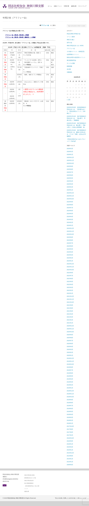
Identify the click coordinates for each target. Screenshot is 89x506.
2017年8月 (70, 429)
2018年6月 (70, 408)
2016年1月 (70, 444)
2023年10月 (70, 234)
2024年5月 (70, 213)
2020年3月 (70, 349)
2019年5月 (70, 376)
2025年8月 (70, 169)
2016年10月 (70, 438)
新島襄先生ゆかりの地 (30, 478)
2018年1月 (70, 423)
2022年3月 (70, 287)
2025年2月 (70, 187)
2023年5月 (70, 249)
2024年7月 (70, 207)
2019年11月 (70, 361)
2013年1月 (70, 461)
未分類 (69, 69)
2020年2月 (70, 352)
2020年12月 (70, 326)
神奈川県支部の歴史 (29, 475)
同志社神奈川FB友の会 (73, 33)
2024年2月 (70, 222)
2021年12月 (70, 296)
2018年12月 (70, 391)
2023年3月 (70, 255)
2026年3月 (70, 148)
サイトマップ (82, 6)
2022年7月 (70, 275)
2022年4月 (70, 284)
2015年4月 (70, 447)
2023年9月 (70, 237)
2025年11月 (70, 160)
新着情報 (69, 66)
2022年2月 (70, 290)
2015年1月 (70, 450)
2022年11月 (70, 266)
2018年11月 (70, 394)
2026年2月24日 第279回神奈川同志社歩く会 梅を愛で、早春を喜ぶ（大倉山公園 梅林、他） (76, 125)
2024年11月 (70, 196)
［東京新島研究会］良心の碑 (31, 486)
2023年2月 (70, 258)
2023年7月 (70, 243)
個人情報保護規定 (28, 483)
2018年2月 (70, 420)
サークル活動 (71, 63)
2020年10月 (70, 331)
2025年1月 (70, 190)
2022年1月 (70, 293)
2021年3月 (70, 317)
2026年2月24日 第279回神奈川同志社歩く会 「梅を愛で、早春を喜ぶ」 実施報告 (76, 118)
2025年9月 (70, 166)
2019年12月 (70, 358)
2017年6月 (70, 432)
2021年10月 (70, 302)
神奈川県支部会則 (28, 480)
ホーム (50, 6)
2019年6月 (70, 373)
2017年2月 (70, 435)
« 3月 (68, 100)
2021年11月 (70, 299)
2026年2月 (70, 151)
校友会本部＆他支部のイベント (76, 57)
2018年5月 (70, 411)
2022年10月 (70, 269)
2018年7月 (70, 405)
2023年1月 (70, 261)
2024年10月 (70, 199)
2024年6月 (70, 210)
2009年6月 (70, 464)
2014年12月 (70, 453)
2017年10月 (70, 426)
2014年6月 (70, 456)
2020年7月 (70, 340)
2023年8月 (70, 240)
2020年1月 (70, 355)
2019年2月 (70, 385)
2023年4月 (70, 252)
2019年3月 (70, 382)
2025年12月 (70, 157)
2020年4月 (70, 346)
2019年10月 (70, 364)
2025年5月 (70, 178)
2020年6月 (70, 343)
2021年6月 (70, 311)
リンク (26, 488)
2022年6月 (70, 278)
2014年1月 (70, 458)
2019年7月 (70, 370)
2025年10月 (70, 163)
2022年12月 (70, 264)
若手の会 (69, 42)
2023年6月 (70, 246)
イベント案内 (71, 36)
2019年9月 (70, 367)
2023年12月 (70, 228)
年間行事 (66, 6)
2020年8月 (70, 337)
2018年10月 (70, 396)
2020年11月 (70, 329)
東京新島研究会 (71, 60)
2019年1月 (70, 388)
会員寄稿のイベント (73, 54)
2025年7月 (70, 172)
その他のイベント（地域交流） (76, 51)
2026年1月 (70, 154)
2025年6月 (70, 175)
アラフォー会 (45, 25)
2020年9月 (70, 334)
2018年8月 (70, 402)
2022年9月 (70, 272)
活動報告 (69, 72)
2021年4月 (70, 314)
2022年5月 (70, 281)
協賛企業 (73, 6)
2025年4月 (70, 181)
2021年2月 (70, 320)
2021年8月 (70, 308)
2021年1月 (70, 323)
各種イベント (58, 6)
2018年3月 (70, 417)
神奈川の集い (71, 39)
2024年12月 (70, 193)
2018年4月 (70, 414)
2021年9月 (70, 305)
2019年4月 (70, 379)
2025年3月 (70, 184)
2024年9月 (70, 201)
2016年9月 (70, 441)
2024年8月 (70, 204)
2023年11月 (70, 231)
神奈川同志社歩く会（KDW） (76, 45)
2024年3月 (70, 219)
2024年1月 (70, 225)
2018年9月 (70, 399)
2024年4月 (70, 216)
